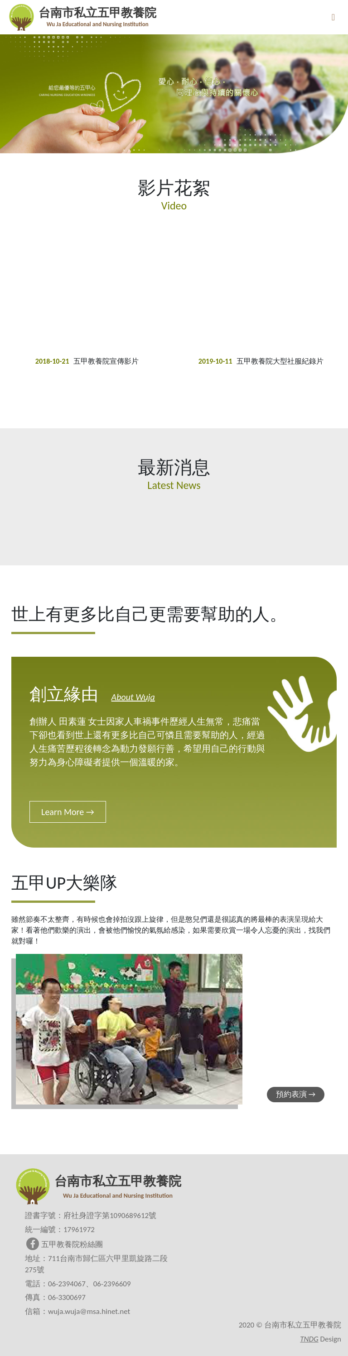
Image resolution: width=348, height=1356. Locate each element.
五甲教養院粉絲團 (64, 1244)
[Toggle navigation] (333, 17)
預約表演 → (295, 1094)
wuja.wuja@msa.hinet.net (89, 1311)
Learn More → (67, 811)
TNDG (309, 1339)
